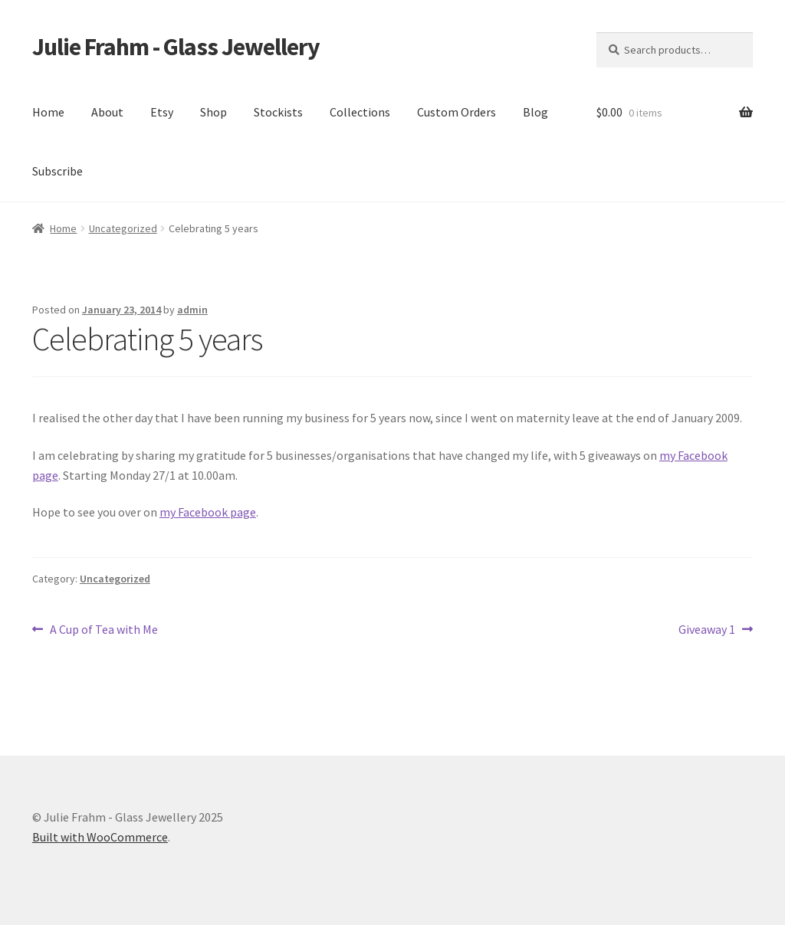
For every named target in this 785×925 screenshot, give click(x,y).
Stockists (278, 112)
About (107, 112)
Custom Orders (456, 112)
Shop (213, 112)
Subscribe (57, 171)
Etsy (161, 112)
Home (48, 112)
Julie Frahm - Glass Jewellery (176, 46)
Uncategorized (123, 228)
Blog (535, 112)
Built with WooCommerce (100, 837)
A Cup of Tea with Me (103, 630)
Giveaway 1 (706, 630)
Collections (360, 112)
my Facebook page (207, 512)
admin (192, 310)
